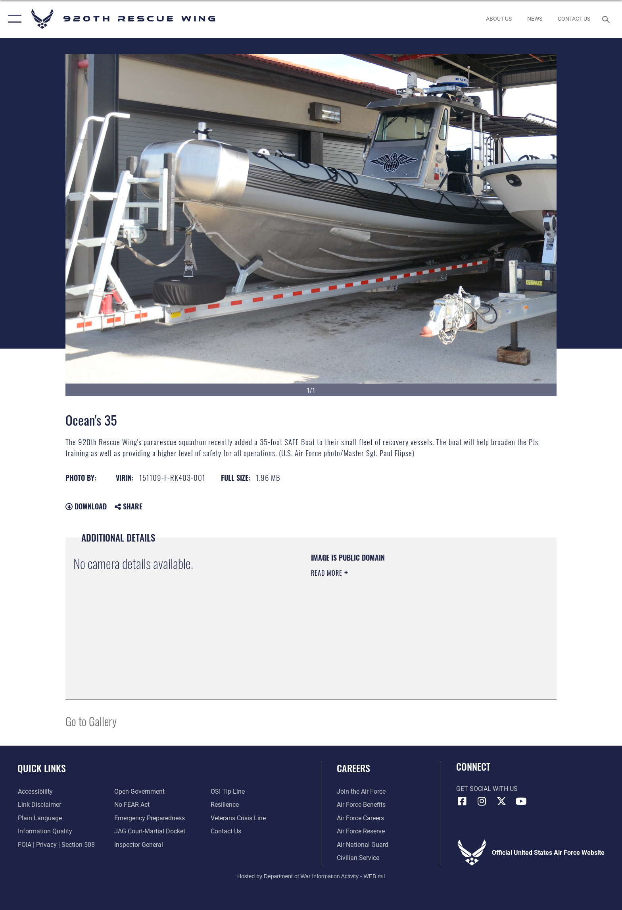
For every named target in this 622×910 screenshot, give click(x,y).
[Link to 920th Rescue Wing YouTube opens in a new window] (521, 801)
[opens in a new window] (149, 818)
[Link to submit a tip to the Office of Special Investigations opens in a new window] (228, 791)
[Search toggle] (607, 19)
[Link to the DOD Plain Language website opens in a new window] (39, 818)
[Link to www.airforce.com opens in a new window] (361, 791)
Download (86, 506)
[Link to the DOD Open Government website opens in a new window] (139, 791)
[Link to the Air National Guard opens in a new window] (362, 844)
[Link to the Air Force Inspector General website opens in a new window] (138, 844)
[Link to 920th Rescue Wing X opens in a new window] (501, 801)
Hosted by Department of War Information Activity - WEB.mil (311, 876)
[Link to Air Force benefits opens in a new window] (361, 804)
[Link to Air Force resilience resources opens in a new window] (225, 804)
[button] (13, 19)
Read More (327, 573)
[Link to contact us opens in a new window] (226, 831)
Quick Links (41, 768)
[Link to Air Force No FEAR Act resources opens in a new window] (132, 804)
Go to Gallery (91, 720)
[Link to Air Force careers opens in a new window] (360, 818)
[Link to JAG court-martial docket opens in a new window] (149, 831)
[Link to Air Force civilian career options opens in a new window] (358, 858)
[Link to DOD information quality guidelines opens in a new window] (44, 831)
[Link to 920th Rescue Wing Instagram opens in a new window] (482, 801)
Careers (353, 768)
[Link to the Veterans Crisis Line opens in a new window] (238, 818)
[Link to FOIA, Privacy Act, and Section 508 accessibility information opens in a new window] (55, 844)
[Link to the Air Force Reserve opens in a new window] (361, 831)
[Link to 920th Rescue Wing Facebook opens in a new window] (462, 801)
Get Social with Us (487, 788)
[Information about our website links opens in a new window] (39, 804)
